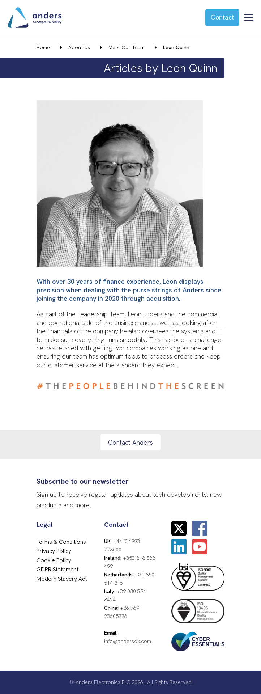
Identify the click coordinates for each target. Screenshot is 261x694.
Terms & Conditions (61, 542)
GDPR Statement (57, 569)
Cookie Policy (54, 560)
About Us (79, 47)
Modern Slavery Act (62, 579)
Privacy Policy (54, 551)
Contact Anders (130, 442)
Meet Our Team (126, 47)
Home (43, 47)
